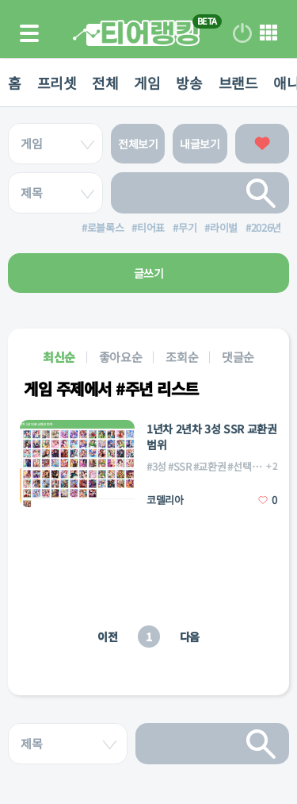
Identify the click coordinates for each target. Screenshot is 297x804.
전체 (105, 82)
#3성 (156, 466)
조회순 (182, 356)
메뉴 (268, 33)
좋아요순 (121, 356)
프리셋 (57, 82)
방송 (189, 82)
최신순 (59, 356)
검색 (261, 193)
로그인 (242, 33)
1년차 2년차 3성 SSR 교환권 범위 (212, 436)
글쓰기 (149, 273)
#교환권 (210, 466)
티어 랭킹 (136, 33)
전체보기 (138, 144)
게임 (147, 82)
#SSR (180, 466)
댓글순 (238, 356)
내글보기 (200, 144)
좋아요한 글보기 (262, 143)
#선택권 (244, 466)
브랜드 (238, 82)
